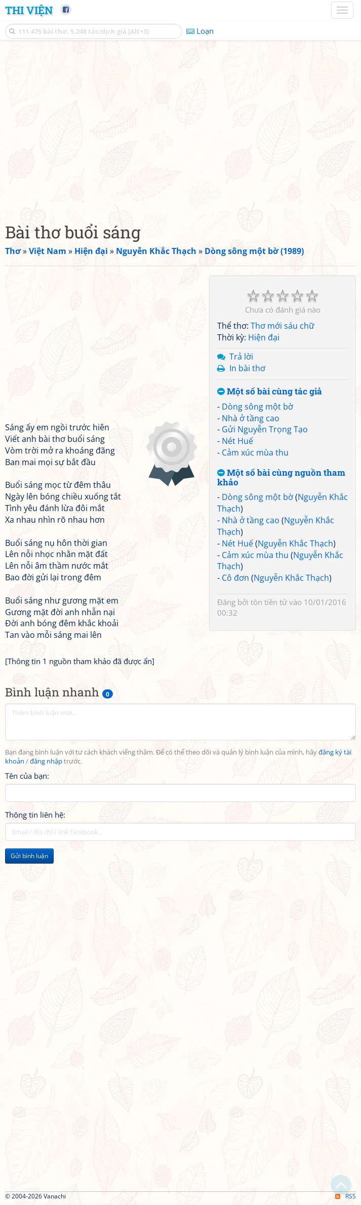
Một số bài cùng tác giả (269, 391)
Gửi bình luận (29, 855)
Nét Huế (237, 440)
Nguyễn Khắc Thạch (295, 543)
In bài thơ (247, 368)
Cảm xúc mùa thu (255, 452)
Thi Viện (29, 10)
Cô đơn (235, 577)
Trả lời (241, 356)
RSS (345, 1196)
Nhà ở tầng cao (250, 418)
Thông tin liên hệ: (35, 815)
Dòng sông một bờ (257, 406)
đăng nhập (46, 761)
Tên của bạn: (27, 776)
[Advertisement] (180, 128)
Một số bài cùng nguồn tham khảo (281, 477)
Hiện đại (263, 337)
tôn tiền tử (269, 602)
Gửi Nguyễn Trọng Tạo (265, 429)
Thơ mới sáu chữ (282, 325)
